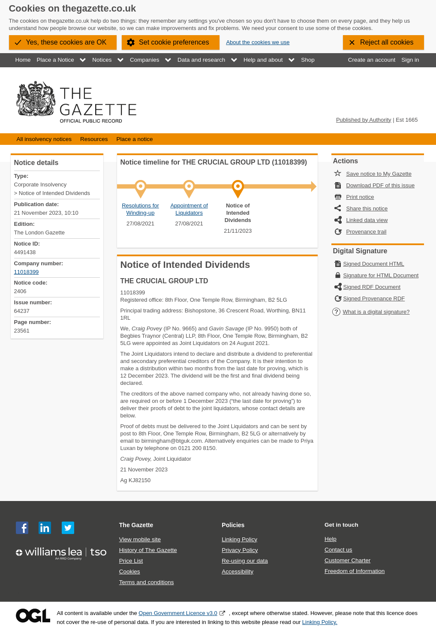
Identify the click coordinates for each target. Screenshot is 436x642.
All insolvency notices (44, 139)
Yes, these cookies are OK (66, 42)
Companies (144, 60)
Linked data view (367, 220)
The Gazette (136, 525)
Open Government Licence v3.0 (177, 613)
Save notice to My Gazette (379, 174)
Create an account (371, 60)
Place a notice (135, 139)
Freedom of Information (355, 571)
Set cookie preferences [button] (174, 42)
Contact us (338, 549)
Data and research (201, 60)
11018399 (26, 272)
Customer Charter (347, 560)
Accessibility (237, 571)
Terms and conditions (146, 582)
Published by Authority (363, 120)
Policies (233, 525)
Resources (94, 139)
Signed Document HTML (373, 264)
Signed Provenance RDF (374, 298)
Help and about (263, 60)
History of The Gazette (148, 550)
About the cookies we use (257, 42)
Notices (101, 60)
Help (331, 539)
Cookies (129, 571)
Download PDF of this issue (380, 185)
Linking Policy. (319, 622)
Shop (308, 60)
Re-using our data (245, 561)
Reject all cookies (387, 42)
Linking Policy (239, 539)
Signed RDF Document (372, 287)
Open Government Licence (33, 616)
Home (23, 60)
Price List (131, 561)
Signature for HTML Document (381, 275)
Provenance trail (366, 231)
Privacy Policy (240, 550)
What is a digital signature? (371, 312)
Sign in (410, 60)
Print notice (360, 197)
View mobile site (140, 539)
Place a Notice (55, 60)
